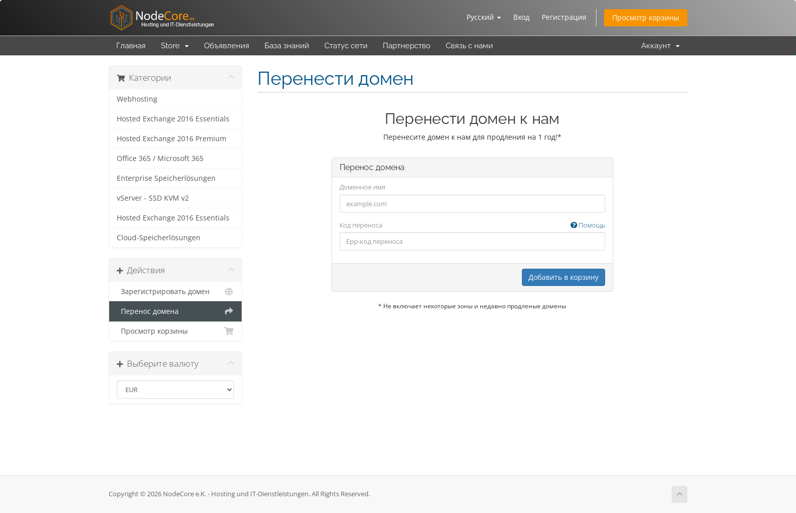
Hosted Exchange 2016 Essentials (173, 118)
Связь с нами (469, 45)
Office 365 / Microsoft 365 (160, 158)
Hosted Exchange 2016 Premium (171, 138)
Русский (484, 17)
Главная (131, 45)
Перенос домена (175, 311)
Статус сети (346, 45)
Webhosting (137, 99)
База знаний (286, 45)
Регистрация (564, 17)
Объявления (226, 45)
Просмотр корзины (645, 17)
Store (175, 45)
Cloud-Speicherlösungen (159, 237)
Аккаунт (660, 45)
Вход (521, 17)
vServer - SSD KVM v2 (153, 198)
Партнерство (406, 45)
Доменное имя (362, 186)
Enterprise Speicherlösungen (166, 178)
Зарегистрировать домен (175, 291)
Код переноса (472, 225)
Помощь (588, 225)
